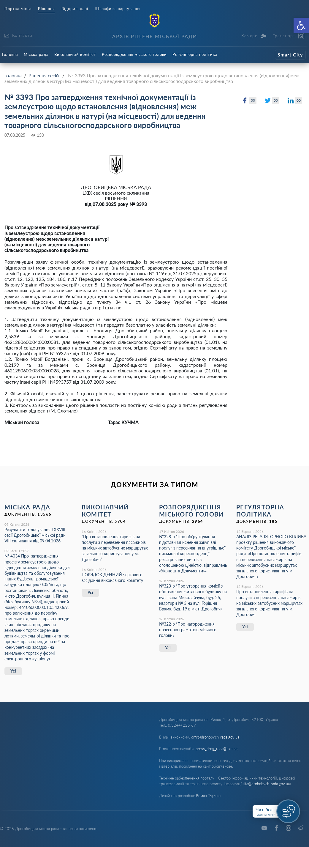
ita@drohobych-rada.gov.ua (267, 783)
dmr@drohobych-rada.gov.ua (215, 737)
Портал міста (17, 9)
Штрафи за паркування (117, 9)
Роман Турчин (208, 795)
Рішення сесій (43, 75)
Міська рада (36, 54)
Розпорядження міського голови (134, 54)
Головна (10, 54)
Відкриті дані (74, 9)
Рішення (46, 9)
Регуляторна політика (195, 54)
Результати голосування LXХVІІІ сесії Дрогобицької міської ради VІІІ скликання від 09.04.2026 (35, 535)
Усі (13, 670)
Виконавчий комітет (75, 54)
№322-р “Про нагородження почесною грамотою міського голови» (187, 629)
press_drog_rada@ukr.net (217, 748)
